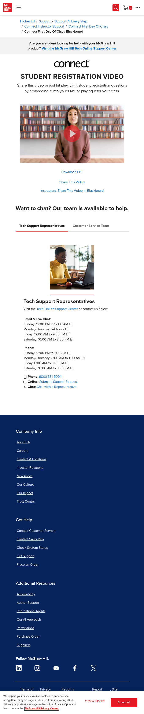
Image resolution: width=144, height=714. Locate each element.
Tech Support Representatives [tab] (42, 225)
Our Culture (25, 484)
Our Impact (25, 493)
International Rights (31, 611)
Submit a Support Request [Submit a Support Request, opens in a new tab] (58, 381)
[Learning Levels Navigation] (18, 7)
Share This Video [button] (72, 182)
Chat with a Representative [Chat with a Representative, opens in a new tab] (57, 387)
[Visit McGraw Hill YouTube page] (56, 668)
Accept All (124, 703)
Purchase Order (28, 636)
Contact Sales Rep (30, 539)
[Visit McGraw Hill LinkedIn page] (19, 668)
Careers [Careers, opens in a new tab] (22, 450)
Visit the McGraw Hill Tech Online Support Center (79, 48)
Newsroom (25, 476)
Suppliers (23, 645)
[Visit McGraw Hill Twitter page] (93, 668)
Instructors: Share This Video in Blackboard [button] (72, 190)
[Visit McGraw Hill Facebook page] (75, 668)
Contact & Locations (31, 459)
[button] (72, 133)
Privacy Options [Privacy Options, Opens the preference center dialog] (95, 701)
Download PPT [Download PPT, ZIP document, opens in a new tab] (72, 172)
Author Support (28, 602)
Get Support (25, 556)
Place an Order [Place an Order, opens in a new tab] (27, 564)
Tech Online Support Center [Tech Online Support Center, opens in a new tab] (57, 309)
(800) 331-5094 (50, 376)
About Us (23, 442)
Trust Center (26, 501)
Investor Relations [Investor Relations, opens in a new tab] (30, 467)
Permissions (25, 628)
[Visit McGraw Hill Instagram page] (37, 668)
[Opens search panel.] (115, 7)
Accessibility (26, 594)
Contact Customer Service (36, 530)
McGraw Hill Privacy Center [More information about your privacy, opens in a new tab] (42, 709)
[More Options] (138, 8)
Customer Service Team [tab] (91, 225)
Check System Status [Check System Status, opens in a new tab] (32, 547)
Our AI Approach (29, 619)
